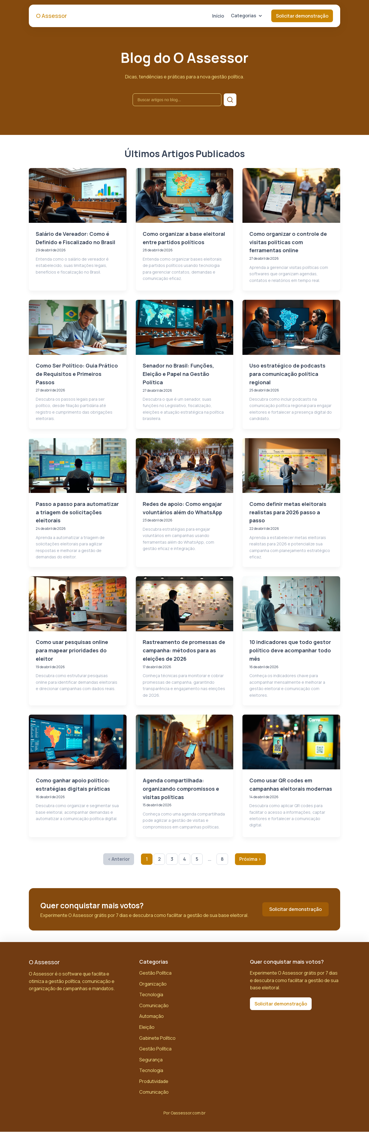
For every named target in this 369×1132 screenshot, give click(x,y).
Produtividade (153, 1081)
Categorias (246, 15)
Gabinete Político (157, 1038)
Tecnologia (151, 995)
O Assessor (51, 16)
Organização (153, 984)
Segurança (151, 1060)
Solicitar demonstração (302, 16)
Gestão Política (155, 973)
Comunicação (154, 1006)
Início (218, 16)
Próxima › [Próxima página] (251, 859)
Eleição (147, 1027)
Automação (151, 1016)
